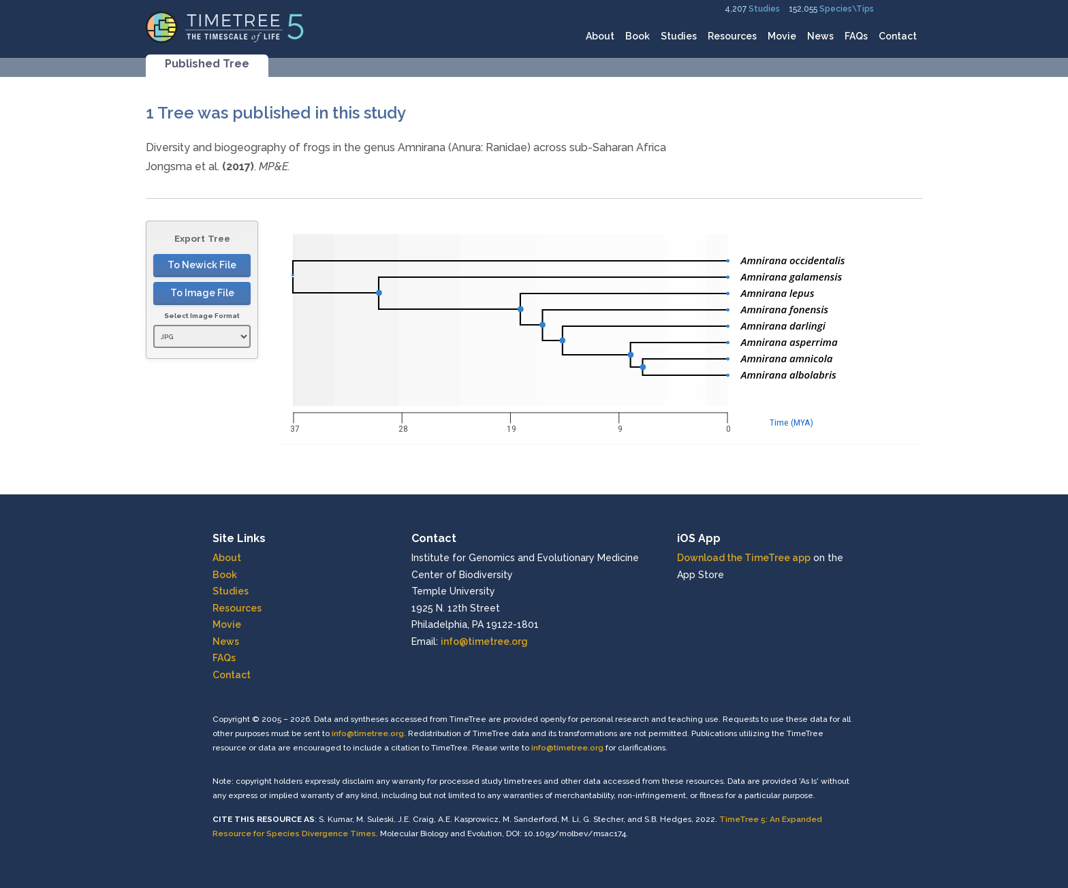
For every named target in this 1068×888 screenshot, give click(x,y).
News (820, 36)
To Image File (202, 292)
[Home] (225, 26)
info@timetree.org (484, 641)
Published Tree (207, 63)
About (600, 36)
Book (637, 36)
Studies (764, 9)
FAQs (856, 36)
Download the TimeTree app (744, 557)
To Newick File (202, 264)
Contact (898, 36)
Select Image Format (202, 315)
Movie (782, 36)
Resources (732, 36)
